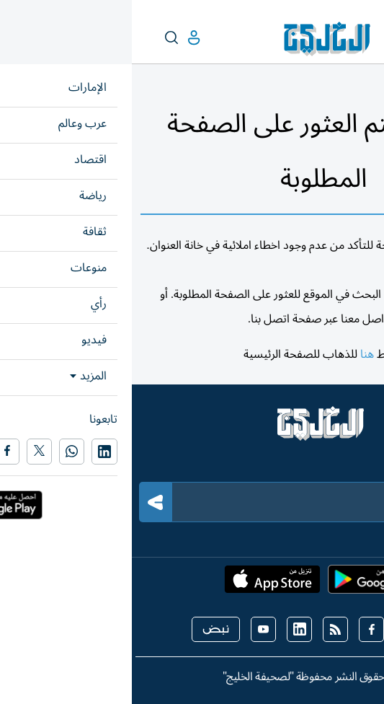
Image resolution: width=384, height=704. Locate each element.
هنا (235, 354)
